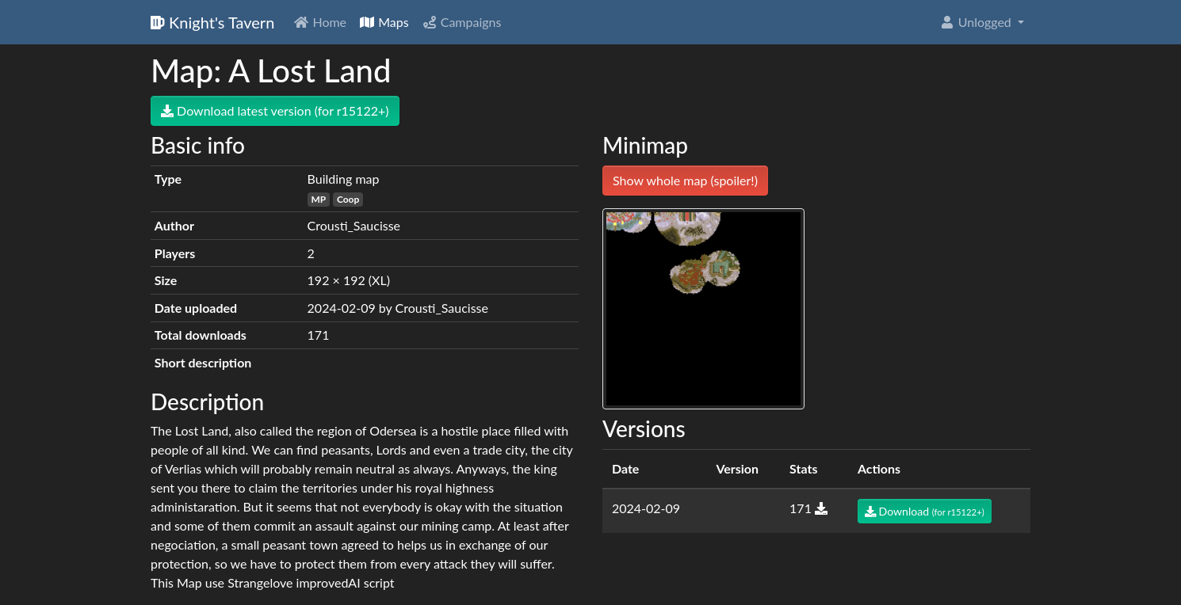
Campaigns (462, 21)
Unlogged (977, 21)
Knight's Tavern (212, 22)
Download (924, 511)
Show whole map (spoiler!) (685, 180)
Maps (384, 21)
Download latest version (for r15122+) (275, 110)
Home (319, 21)
